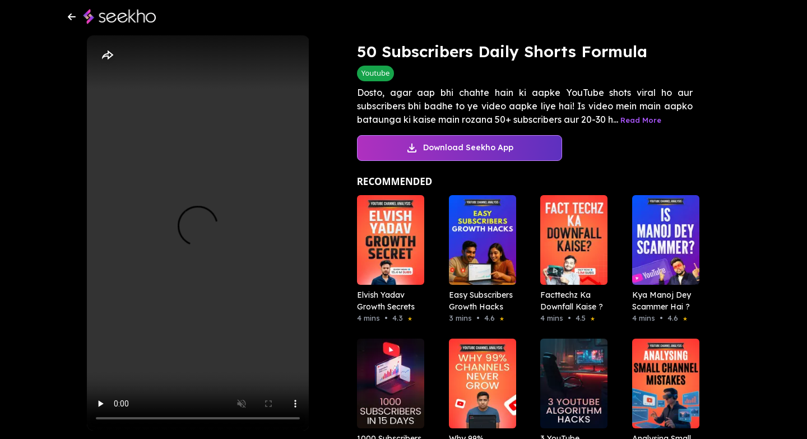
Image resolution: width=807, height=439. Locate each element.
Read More (640, 119)
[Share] (107, 55)
